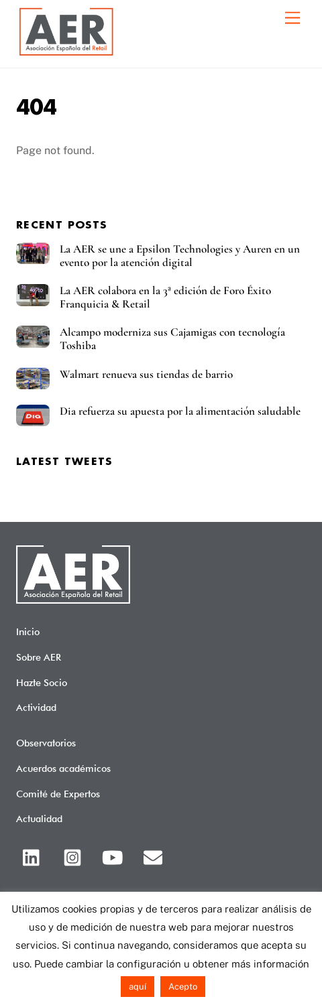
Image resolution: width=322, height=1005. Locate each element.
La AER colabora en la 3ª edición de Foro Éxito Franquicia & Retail (165, 297)
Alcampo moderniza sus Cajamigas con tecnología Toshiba (172, 339)
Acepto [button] (182, 987)
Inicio (28, 631)
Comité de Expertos (58, 793)
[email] (155, 856)
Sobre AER (38, 657)
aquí (137, 987)
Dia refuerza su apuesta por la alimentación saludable (180, 411)
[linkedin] (34, 856)
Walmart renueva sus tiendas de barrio (146, 374)
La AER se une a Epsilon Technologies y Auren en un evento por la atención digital (180, 256)
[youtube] (115, 856)
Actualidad (39, 818)
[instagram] (74, 856)
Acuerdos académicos (63, 768)
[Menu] (292, 18)
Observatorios (46, 742)
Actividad (36, 707)
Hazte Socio (41, 682)
